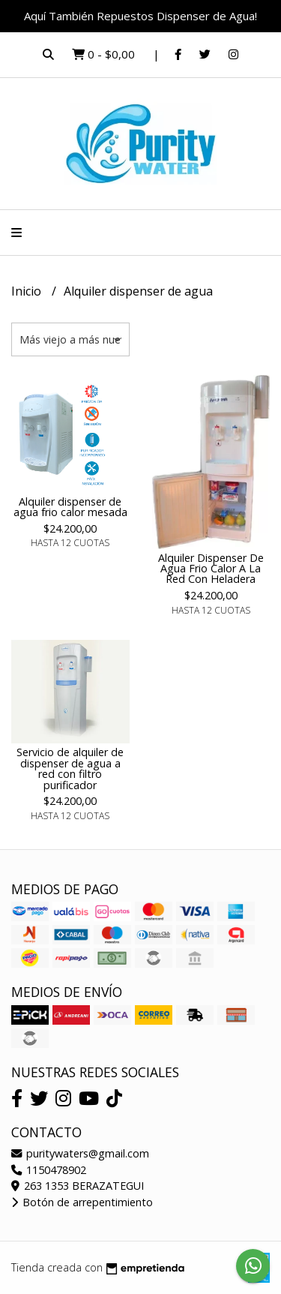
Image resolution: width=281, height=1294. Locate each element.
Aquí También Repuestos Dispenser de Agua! (140, 15)
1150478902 (48, 1170)
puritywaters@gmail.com (80, 1153)
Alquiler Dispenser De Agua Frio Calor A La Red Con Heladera (211, 569)
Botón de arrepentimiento (82, 1202)
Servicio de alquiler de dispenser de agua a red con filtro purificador (70, 768)
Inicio (27, 291)
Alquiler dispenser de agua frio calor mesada (70, 506)
